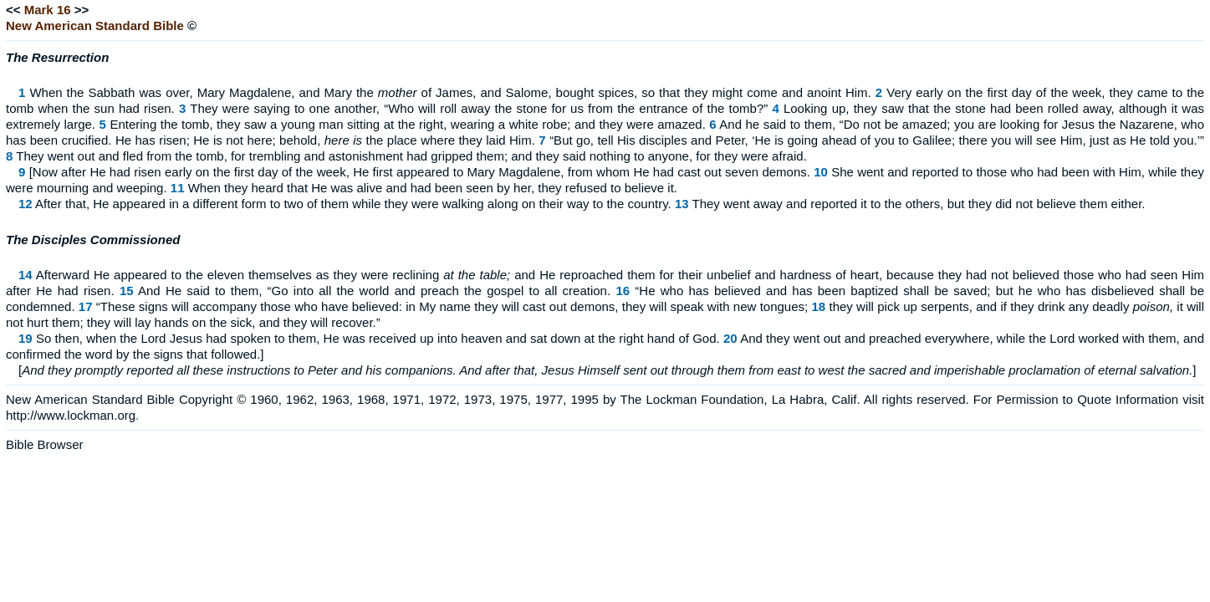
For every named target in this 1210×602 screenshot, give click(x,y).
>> (81, 10)
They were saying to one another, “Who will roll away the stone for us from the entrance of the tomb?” (479, 108)
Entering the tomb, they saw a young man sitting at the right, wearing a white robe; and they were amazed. (407, 124)
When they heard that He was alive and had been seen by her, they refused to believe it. (432, 188)
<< (13, 10)
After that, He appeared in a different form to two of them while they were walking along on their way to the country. (353, 203)
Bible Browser (45, 444)
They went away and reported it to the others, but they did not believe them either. (918, 203)
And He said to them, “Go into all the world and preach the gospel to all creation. (374, 290)
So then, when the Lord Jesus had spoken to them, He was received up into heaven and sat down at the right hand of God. (378, 338)
